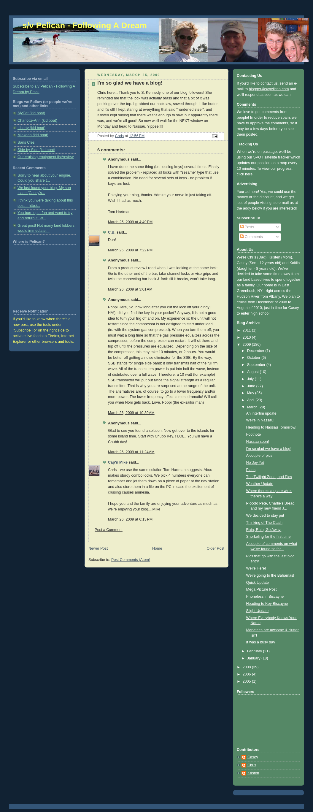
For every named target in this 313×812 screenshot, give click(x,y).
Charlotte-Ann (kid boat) (37, 120)
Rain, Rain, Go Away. (264, 530)
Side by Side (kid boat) (36, 150)
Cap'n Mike (118, 462)
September (256, 365)
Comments (251, 237)
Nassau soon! (257, 442)
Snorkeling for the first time (268, 537)
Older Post (215, 548)
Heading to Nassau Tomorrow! (271, 427)
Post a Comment (109, 530)
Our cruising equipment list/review (46, 157)
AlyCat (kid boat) (31, 113)
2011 (247, 330)
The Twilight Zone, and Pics (269, 477)
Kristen (253, 773)
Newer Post (98, 548)
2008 (247, 667)
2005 (247, 681)
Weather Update (260, 484)
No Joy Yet (255, 463)
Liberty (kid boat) (31, 128)
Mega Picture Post (261, 589)
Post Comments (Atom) (130, 560)
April (251, 400)
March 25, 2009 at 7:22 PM (130, 250)
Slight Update (257, 611)
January (254, 658)
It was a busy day (260, 642)
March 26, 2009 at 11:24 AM (131, 452)
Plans (251, 470)
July (251, 379)
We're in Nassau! (260, 420)
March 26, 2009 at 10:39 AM (131, 413)
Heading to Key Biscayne (267, 604)
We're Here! (256, 568)
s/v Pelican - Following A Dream (84, 25)
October (254, 358)
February (255, 651)
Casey (252, 757)
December (256, 351)
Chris (251, 765)
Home (157, 548)
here (248, 174)
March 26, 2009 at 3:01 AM (130, 289)
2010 (247, 337)
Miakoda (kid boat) (33, 135)
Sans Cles (26, 142)
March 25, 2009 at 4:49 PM (130, 222)
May (251, 393)
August (253, 372)
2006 (247, 674)
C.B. (111, 232)
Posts (247, 227)
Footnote (253, 434)
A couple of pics (259, 455)
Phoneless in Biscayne (265, 596)
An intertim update (261, 413)
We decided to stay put (265, 515)
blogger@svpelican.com (269, 89)
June (251, 386)
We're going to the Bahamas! (270, 575)
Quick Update (257, 583)
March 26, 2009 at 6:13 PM (130, 519)
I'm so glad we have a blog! (268, 449)
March (253, 407)
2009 (247, 344)
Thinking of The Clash (264, 523)
